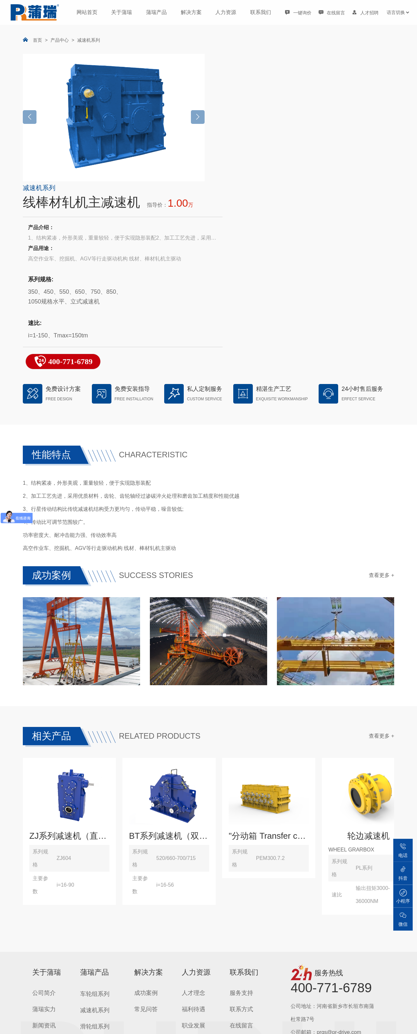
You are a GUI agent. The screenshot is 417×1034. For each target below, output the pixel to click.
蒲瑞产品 (156, 12)
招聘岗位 (193, 884)
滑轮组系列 (94, 869)
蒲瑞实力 (44, 852)
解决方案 (191, 12)
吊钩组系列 (94, 902)
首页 (37, 40)
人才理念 (193, 836)
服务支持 (241, 836)
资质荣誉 (44, 884)
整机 (86, 934)
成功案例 (146, 836)
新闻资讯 (44, 868)
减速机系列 (88, 40)
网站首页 (87, 12)
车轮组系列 (94, 837)
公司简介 (44, 836)
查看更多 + (381, 423)
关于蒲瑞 (121, 12)
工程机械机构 (97, 983)
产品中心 (59, 40)
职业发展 (193, 868)
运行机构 (92, 967)
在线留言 (241, 868)
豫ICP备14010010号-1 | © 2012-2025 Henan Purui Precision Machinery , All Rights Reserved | (245, 1021)
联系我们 (260, 12)
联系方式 (241, 852)
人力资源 (225, 12)
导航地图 (241, 884)
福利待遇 (193, 852)
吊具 (86, 885)
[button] (198, 117)
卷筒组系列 (94, 918)
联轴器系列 (94, 951)
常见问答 (146, 852)
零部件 (89, 1000)
